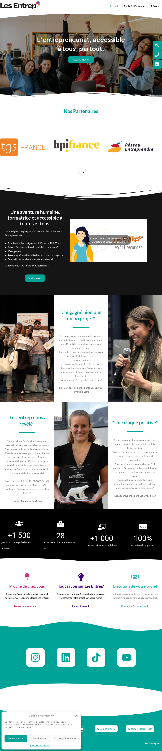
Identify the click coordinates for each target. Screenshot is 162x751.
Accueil (114, 6)
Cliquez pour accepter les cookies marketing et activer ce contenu (108, 240)
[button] (76, 715)
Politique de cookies (39, 745)
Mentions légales (151, 743)
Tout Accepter (16, 738)
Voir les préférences (65, 738)
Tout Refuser (40, 738)
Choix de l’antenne (134, 6)
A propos (155, 6)
